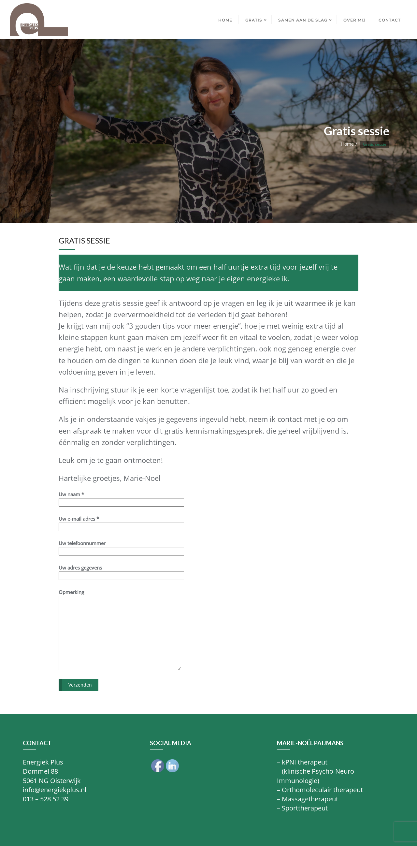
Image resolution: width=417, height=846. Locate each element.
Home (347, 144)
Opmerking (120, 629)
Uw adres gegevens (121, 571)
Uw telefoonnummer (121, 547)
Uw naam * (121, 498)
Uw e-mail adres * (121, 522)
